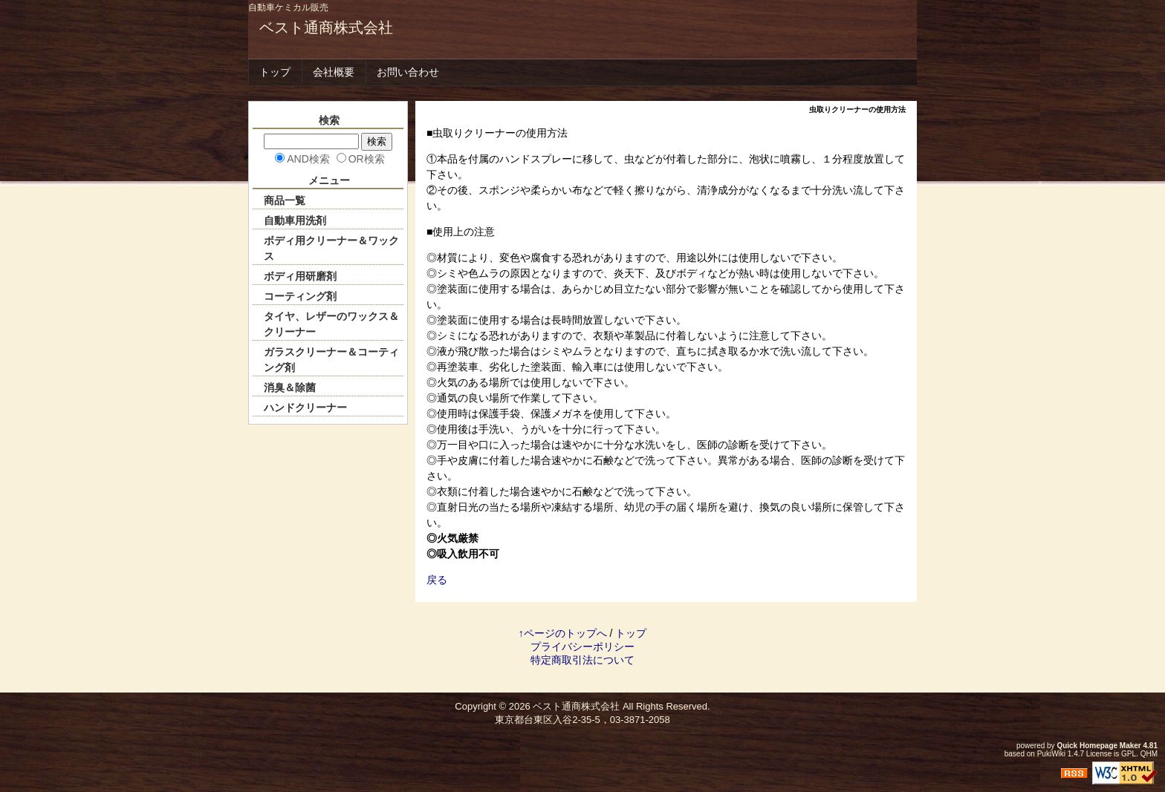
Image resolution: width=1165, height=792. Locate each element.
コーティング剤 (300, 296)
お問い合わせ (408, 72)
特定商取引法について (582, 660)
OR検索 (366, 159)
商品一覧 (284, 200)
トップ (275, 72)
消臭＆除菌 (290, 387)
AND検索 (308, 159)
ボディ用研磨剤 (300, 276)
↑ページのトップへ (563, 633)
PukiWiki (1051, 754)
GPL (1128, 754)
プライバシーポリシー (582, 646)
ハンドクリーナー (305, 407)
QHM (1149, 754)
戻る (436, 580)
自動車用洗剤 (295, 220)
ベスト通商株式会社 (326, 27)
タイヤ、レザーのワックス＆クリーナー (331, 324)
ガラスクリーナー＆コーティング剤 (331, 359)
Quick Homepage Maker (1098, 746)
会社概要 (333, 72)
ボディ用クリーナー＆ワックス (331, 248)
